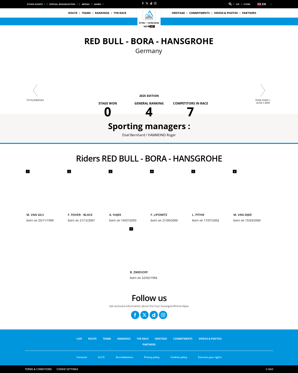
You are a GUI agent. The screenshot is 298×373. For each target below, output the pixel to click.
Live (79, 338)
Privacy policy (152, 357)
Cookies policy (179, 357)
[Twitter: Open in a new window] (147, 3)
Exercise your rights (210, 357)
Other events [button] (35, 4)
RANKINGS (102, 13)
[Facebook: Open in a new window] (143, 3)
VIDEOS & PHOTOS (226, 13)
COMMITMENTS (199, 13)
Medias (86, 4)
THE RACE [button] (120, 13)
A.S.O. (101, 357)
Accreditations (124, 357)
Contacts (81, 357)
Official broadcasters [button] (62, 4)
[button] (230, 4)
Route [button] (72, 13)
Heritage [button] (178, 13)
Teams (107, 338)
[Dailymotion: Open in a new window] (151, 3)
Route (92, 338)
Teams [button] (86, 13)
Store (247, 4)
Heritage (161, 338)
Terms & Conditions (38, 369)
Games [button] (97, 4)
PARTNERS (249, 13)
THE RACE (143, 338)
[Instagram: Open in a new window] (155, 3)
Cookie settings (67, 369)
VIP (237, 4)
